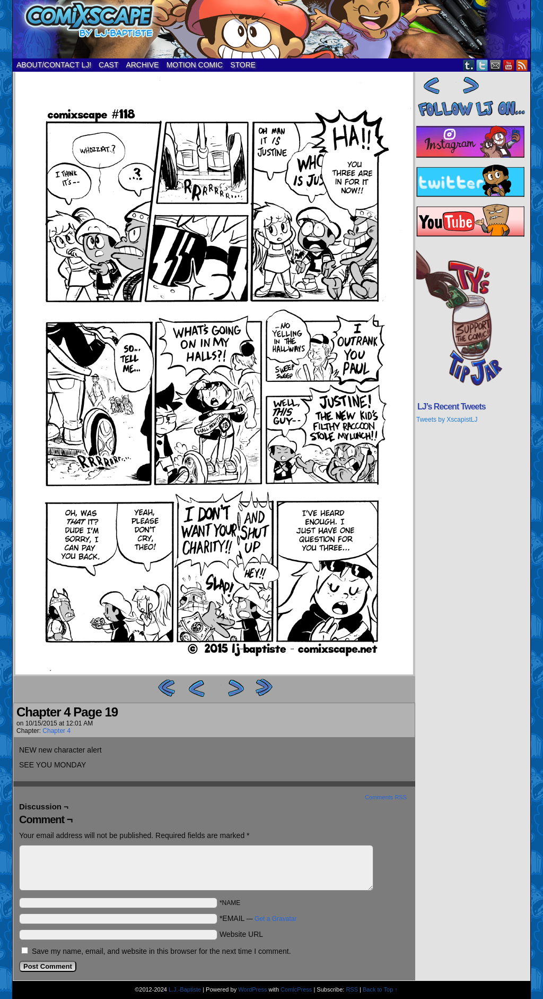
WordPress (252, 989)
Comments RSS (386, 797)
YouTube (508, 65)
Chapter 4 (56, 731)
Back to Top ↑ (380, 989)
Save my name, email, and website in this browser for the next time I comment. (161, 951)
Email (495, 65)
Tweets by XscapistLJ (446, 419)
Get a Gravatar (275, 919)
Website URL (241, 934)
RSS (522, 65)
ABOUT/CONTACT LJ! (53, 65)
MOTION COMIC (195, 65)
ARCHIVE (142, 65)
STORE (243, 65)
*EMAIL (258, 918)
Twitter (482, 65)
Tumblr (469, 65)
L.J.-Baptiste (185, 989)
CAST (108, 65)
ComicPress (296, 989)
